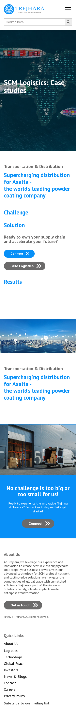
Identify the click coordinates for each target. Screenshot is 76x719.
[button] (68, 9)
